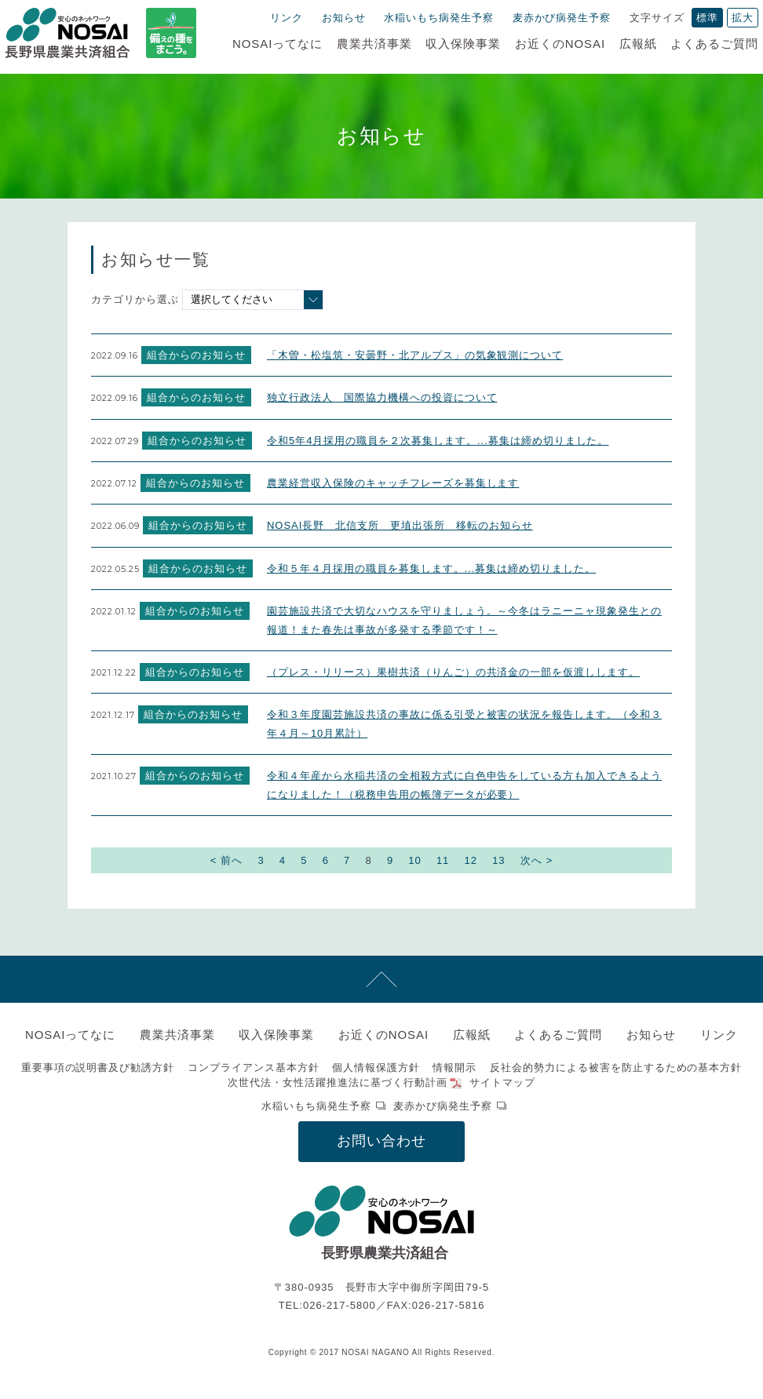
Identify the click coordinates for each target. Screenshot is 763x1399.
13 (498, 860)
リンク (286, 18)
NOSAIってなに (277, 43)
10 (414, 860)
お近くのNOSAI (560, 43)
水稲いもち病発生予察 (439, 18)
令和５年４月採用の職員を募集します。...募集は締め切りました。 (431, 568)
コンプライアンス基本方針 (253, 1067)
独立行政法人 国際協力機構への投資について (382, 397)
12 (471, 860)
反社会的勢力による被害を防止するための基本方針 (616, 1067)
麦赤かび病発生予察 (562, 18)
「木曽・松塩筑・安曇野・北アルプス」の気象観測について (415, 355)
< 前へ (226, 860)
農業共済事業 (374, 43)
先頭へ (381, 979)
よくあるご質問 (714, 43)
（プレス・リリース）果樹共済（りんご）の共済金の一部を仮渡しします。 (453, 672)
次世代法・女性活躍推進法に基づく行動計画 (337, 1082)
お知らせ (344, 18)
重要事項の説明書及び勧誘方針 (98, 1067)
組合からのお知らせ (196, 355)
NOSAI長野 (67, 33)
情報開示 (455, 1067)
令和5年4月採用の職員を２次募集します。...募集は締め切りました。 (437, 440)
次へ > (536, 860)
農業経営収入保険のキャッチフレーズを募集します (393, 483)
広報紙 (638, 43)
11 (442, 860)
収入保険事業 (463, 43)
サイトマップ (502, 1082)
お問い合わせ (381, 1141)
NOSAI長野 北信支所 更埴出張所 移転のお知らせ (400, 525)
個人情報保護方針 (376, 1067)
